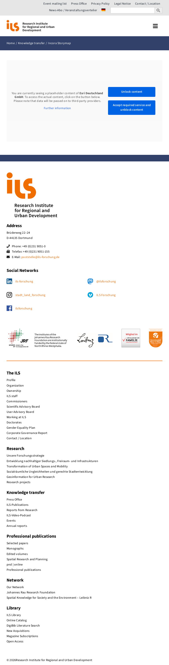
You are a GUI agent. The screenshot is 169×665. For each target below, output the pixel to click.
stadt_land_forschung (30, 295)
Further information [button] (57, 108)
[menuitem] (103, 10)
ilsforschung (23, 308)
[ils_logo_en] (30, 21)
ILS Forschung (106, 295)
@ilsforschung (106, 281)
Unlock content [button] (131, 92)
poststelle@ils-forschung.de (40, 257)
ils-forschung (24, 281)
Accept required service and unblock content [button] (132, 107)
